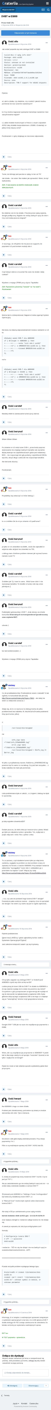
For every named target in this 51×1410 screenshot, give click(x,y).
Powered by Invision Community (25, 1406)
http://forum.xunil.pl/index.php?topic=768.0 (18, 698)
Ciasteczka (33, 1403)
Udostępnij (12, 1385)
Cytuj (9, 157)
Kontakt (24, 1403)
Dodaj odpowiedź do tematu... (18, 1373)
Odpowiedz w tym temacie (25, 33)
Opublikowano (19, 44)
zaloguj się (33, 1361)
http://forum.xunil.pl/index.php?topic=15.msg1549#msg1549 (24, 873)
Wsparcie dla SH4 (22, 25)
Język (16, 1403)
